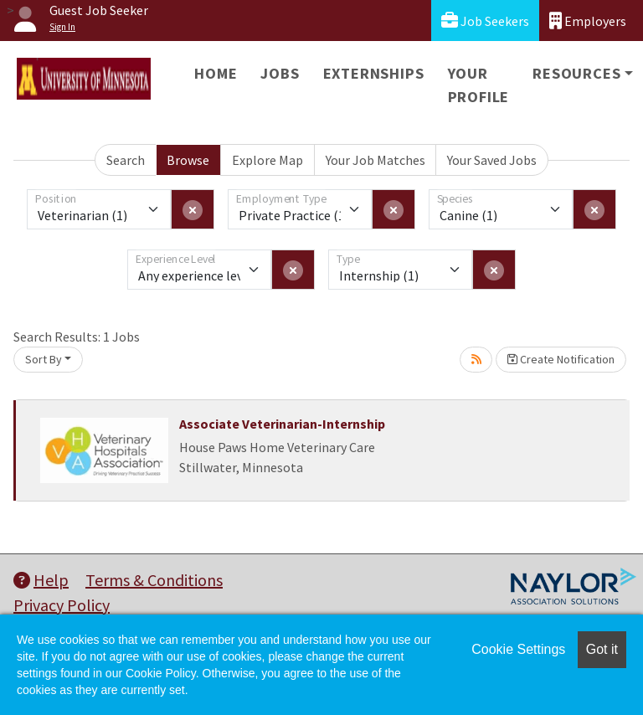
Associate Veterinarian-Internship (282, 423)
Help (41, 579)
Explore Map (267, 160)
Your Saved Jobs (492, 160)
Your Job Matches (375, 160)
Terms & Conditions (154, 579)
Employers (587, 20)
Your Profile (479, 85)
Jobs (279, 73)
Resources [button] (576, 73)
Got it (602, 649)
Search (125, 160)
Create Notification (561, 359)
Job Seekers (485, 20)
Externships (373, 73)
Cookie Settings (518, 649)
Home (215, 73)
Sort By (43, 359)
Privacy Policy (61, 604)
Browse (188, 160)
